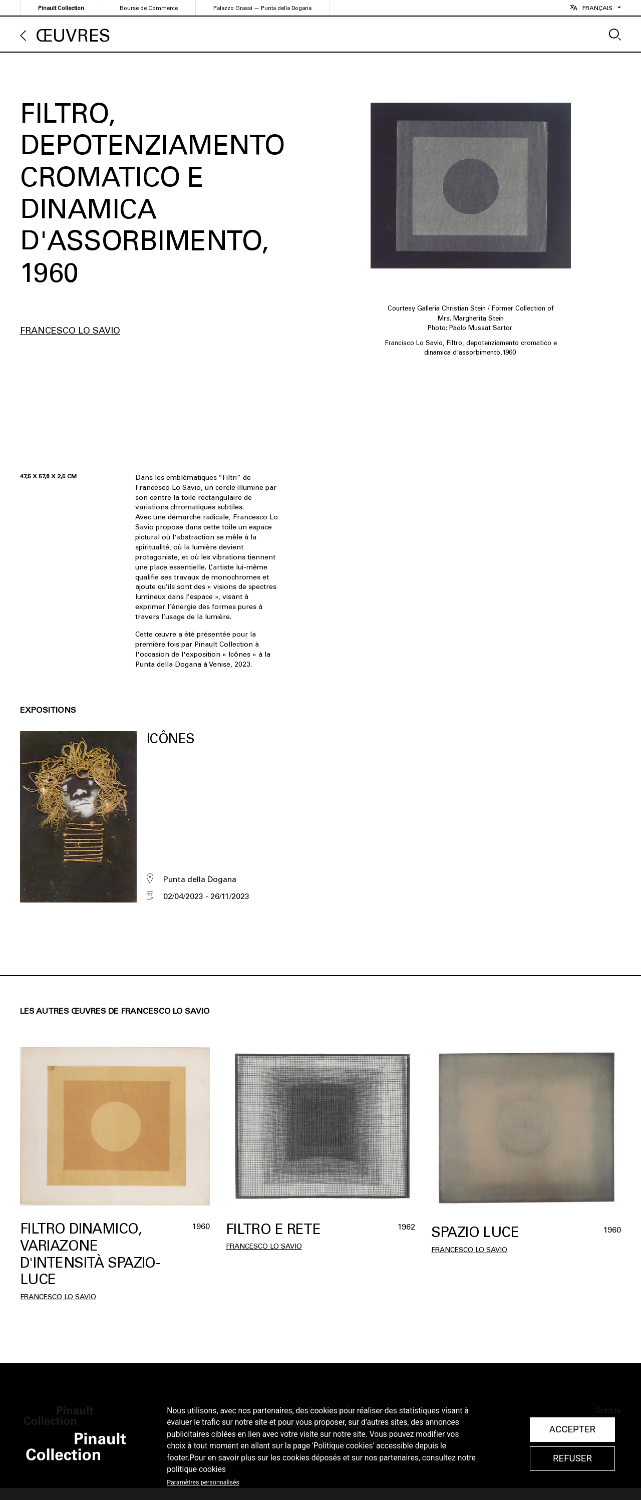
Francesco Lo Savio (70, 330)
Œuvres (73, 36)
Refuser (572, 1458)
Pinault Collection (61, 8)
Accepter (572, 1429)
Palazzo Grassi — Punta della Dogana (262, 8)
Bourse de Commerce (149, 8)
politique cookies (196, 1469)
